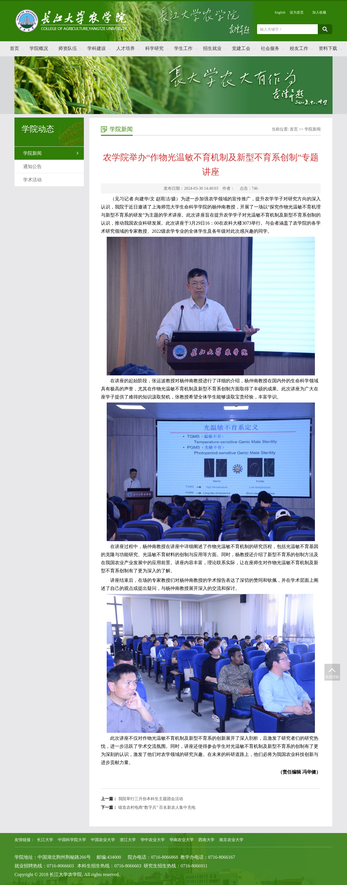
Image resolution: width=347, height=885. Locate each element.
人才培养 (125, 48)
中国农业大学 (103, 840)
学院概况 (38, 48)
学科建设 (96, 48)
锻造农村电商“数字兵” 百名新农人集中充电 (157, 807)
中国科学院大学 (72, 840)
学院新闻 (32, 153)
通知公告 (32, 166)
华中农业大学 (153, 840)
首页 (14, 48)
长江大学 (45, 840)
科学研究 (154, 48)
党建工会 (241, 48)
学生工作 (183, 48)
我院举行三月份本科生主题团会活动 (150, 799)
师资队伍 (67, 48)
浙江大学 (128, 840)
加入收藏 (319, 12)
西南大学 (206, 840)
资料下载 (328, 48)
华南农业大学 (181, 840)
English (280, 12)
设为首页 (297, 12)
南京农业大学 (231, 840)
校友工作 (299, 48)
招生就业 (212, 48)
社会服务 (270, 48)
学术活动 (32, 179)
